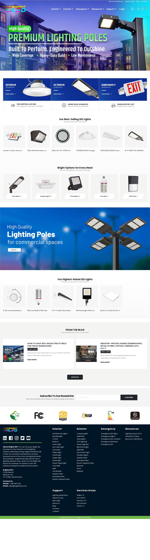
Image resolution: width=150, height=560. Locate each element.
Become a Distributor (116, 1)
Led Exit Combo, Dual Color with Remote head (13, 151)
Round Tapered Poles (61, 481)
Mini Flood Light (83, 448)
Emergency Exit (107, 446)
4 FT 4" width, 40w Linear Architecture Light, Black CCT (62, 312)
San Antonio (81, 505)
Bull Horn (80, 467)
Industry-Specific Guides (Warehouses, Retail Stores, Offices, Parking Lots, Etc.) (121, 347)
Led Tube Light (58, 448)
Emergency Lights (108, 438)
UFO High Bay (82, 443)
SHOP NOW (11, 94)
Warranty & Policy (132, 438)
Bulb (54, 470)
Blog (137, 1)
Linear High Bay (83, 446)
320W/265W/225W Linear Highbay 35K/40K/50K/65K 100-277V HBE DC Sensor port (110, 151)
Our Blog (75, 379)
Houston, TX (81, 502)
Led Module (57, 473)
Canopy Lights (82, 435)
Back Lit (55, 443)
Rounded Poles (58, 478)
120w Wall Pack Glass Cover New (37, 151)
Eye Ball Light (57, 438)
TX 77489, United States (12, 478)
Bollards (80, 473)
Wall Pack (80, 438)
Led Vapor (57, 451)
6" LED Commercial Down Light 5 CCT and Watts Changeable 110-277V (13, 312)
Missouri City (8, 476)
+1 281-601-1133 (15, 485)
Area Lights (81, 440)
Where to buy (58, 499)
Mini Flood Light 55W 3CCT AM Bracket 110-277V (86, 312)
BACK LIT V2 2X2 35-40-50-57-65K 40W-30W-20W (110, 312)
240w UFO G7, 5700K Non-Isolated (62, 151)
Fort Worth (81, 499)
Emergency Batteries (109, 443)
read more (32, 362)
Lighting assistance (60, 497)
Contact (144, 1)
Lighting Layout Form (133, 435)
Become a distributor (133, 440)
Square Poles (58, 475)
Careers (56, 513)
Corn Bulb (56, 467)
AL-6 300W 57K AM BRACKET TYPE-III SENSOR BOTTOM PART (135, 151)
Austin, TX (80, 507)
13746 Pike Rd (8, 474)
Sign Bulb (80, 451)
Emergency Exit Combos (110, 440)
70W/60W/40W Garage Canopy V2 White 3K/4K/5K (86, 151)
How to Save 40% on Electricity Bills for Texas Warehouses (46, 346)
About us (56, 505)
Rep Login (56, 502)
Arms (79, 470)
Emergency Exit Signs (109, 435)
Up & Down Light (83, 454)
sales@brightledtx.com (18, 487)
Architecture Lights (60, 435)
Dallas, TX (80, 497)
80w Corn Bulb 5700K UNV (37, 312)
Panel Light (57, 456)
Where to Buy (129, 1)
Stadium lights (82, 456)
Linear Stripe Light (59, 465)
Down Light (57, 446)
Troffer (55, 440)
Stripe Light (57, 454)
